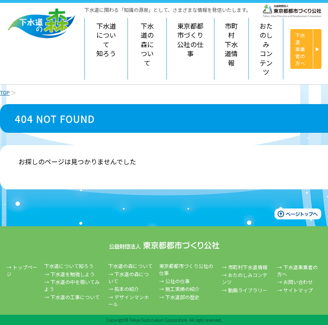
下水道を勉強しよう (72, 273)
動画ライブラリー (247, 289)
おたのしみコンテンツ (266, 49)
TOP (5, 92)
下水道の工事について (75, 296)
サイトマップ (298, 289)
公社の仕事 (177, 280)
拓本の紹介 (126, 288)
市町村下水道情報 (231, 44)
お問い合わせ (298, 281)
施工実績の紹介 (182, 288)
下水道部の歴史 (182, 296)
